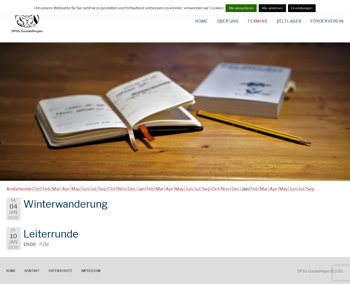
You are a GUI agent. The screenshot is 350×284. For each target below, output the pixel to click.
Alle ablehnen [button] (272, 8)
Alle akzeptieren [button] (241, 8)
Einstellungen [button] (302, 8)
